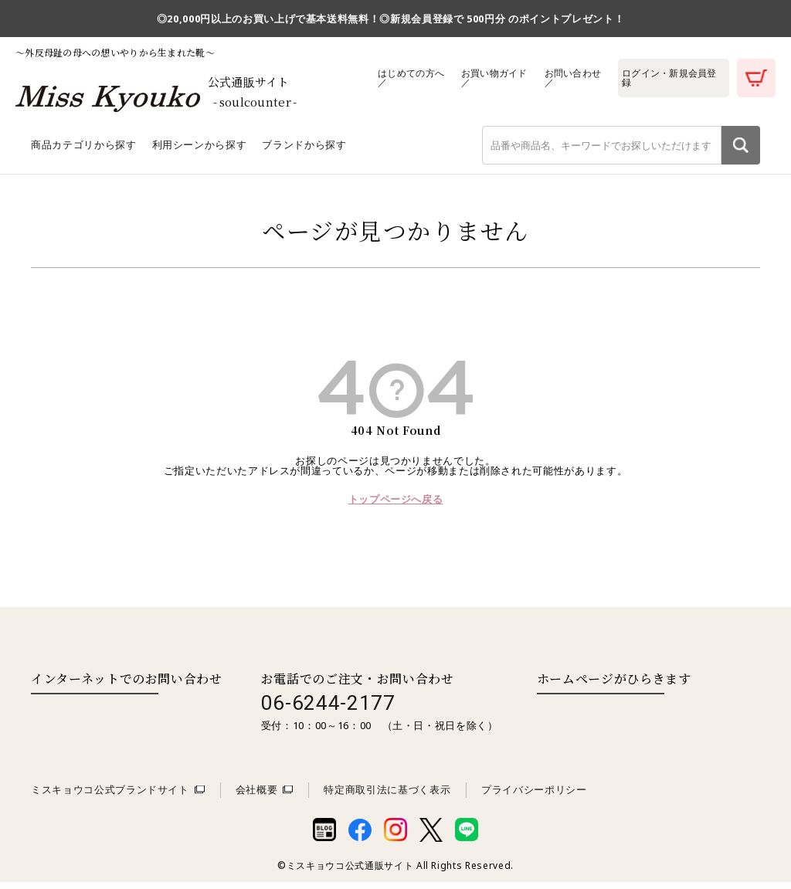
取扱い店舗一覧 (600, 717)
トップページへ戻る (395, 507)
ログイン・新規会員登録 (671, 77)
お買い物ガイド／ (494, 77)
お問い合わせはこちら (95, 717)
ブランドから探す (304, 152)
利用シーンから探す (199, 152)
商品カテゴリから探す (84, 152)
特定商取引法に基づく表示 (387, 797)
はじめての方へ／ (410, 77)
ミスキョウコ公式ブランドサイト (110, 797)
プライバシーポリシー (534, 797)
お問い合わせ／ (573, 77)
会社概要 (257, 797)
